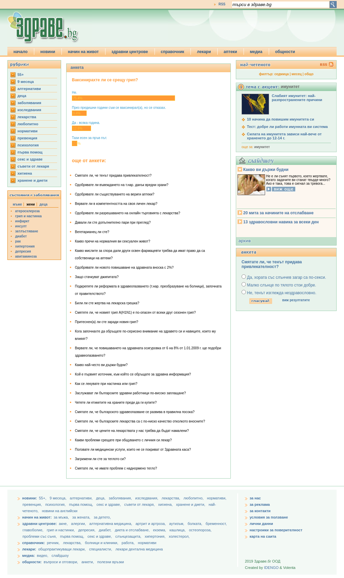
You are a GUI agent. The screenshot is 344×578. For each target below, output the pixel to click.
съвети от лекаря (33, 166)
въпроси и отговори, (61, 562)
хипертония (25, 246)
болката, (195, 524)
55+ (20, 75)
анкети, (87, 562)
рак (18, 241)
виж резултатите (296, 300)
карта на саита (263, 536)
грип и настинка (28, 216)
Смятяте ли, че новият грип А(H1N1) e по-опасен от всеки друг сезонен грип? (135, 312)
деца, (101, 498)
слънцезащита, (128, 536)
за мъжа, (61, 517)
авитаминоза (26, 256)
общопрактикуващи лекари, (62, 549)
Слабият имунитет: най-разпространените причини (297, 98)
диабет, (106, 530)
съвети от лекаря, (140, 504)
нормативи (27, 131)
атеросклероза (27, 211)
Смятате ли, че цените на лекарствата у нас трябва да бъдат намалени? (132, 431)
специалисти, (100, 549)
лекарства (26, 117)
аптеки (230, 51)
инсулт (21, 226)
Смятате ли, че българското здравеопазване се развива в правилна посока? (135, 412)
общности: (32, 562)
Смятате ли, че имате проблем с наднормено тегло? (116, 468)
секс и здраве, (109, 504)
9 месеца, (59, 498)
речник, (53, 543)
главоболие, (33, 530)
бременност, (216, 524)
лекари (204, 51)
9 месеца (25, 82)
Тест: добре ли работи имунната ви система (287, 127)
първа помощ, (81, 504)
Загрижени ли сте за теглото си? (100, 459)
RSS (221, 4)
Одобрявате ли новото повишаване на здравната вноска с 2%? (124, 267)
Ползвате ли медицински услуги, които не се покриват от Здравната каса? (133, 449)
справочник (172, 51)
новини (47, 51)
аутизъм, (177, 524)
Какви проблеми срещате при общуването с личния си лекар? (123, 440)
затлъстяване (26, 231)
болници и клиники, (101, 543)
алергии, (79, 524)
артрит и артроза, (151, 524)
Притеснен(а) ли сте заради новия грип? (106, 322)
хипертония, (156, 536)
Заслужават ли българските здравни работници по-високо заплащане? (130, 393)
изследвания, (147, 498)
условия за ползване (269, 517)
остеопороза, (200, 530)
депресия (23, 251)
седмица (281, 74)
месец (297, 74)
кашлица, (177, 530)
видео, (42, 555)
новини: (29, 498)
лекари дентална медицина (139, 549)
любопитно (27, 124)
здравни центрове (130, 51)
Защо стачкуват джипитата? (97, 277)
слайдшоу (60, 555)
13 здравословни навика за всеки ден (281, 222)
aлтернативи (29, 89)
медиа (256, 51)
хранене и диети (32, 180)
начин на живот (83, 51)
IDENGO (271, 568)
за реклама (260, 504)
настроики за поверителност (276, 530)
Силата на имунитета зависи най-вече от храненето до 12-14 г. (284, 136)
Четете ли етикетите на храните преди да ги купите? (116, 402)
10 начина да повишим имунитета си (280, 119)
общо (308, 74)
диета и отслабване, (133, 530)
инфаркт (22, 221)
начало (20, 51)
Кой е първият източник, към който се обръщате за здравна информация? (133, 374)
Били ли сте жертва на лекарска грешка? (107, 303)
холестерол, (179, 536)
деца (21, 96)
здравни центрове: (39, 524)
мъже (17, 204)
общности (285, 51)
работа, (128, 543)
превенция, (33, 504)
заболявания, (121, 498)
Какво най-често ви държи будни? (101, 365)
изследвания (29, 110)
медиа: (28, 555)
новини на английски (60, 511)
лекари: (29, 549)
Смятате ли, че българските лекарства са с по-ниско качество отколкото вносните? (140, 421)
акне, (64, 524)
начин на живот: (37, 517)
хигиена (24, 173)
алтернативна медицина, (111, 524)
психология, (56, 504)
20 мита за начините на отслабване (278, 213)
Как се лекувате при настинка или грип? (106, 384)
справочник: (33, 543)
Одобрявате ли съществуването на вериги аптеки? (114, 194)
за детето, (102, 517)
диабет (21, 236)
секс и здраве (30, 159)
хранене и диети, (191, 504)
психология (28, 145)
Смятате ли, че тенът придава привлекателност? (113, 175)
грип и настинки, (61, 530)
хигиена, (166, 504)
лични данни (261, 524)
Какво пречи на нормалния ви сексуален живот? (112, 241)
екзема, (160, 530)
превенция (27, 138)
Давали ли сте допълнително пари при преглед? (112, 222)
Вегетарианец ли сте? (92, 232)
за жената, (81, 517)
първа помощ (29, 152)
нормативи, (216, 498)
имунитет (262, 147)
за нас (255, 498)
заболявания (29, 103)
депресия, (87, 530)
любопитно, (194, 498)
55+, (43, 498)
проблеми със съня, (40, 536)
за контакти (260, 511)
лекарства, (171, 498)
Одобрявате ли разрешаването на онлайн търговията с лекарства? (127, 213)
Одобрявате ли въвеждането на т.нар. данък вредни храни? (121, 185)
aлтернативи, (82, 498)
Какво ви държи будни (266, 169)
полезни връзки (110, 562)
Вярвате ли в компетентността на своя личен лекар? (116, 204)
